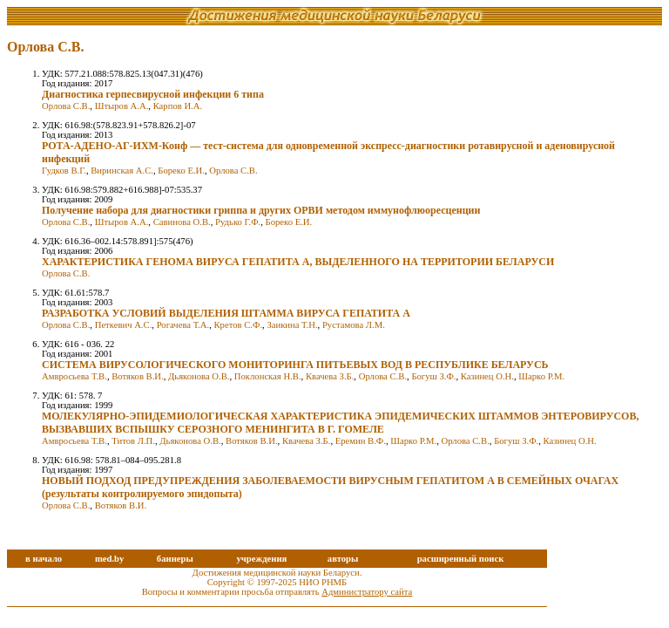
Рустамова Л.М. (353, 325)
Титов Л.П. (133, 441)
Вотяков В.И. (138, 376)
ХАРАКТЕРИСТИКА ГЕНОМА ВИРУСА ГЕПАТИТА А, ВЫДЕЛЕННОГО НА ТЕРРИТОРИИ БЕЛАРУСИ (298, 262)
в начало (43, 558)
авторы (343, 558)
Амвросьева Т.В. (74, 376)
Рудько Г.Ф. (237, 222)
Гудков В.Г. (64, 170)
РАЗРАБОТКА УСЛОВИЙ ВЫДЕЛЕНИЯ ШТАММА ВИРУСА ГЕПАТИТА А (226, 313)
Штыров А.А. (122, 106)
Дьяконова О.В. (198, 376)
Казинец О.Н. (487, 376)
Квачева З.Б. (330, 376)
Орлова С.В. (66, 106)
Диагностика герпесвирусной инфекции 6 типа (153, 94)
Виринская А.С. (122, 170)
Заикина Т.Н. (292, 325)
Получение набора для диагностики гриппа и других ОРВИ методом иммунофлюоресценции (261, 210)
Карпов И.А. (177, 106)
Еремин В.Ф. (360, 441)
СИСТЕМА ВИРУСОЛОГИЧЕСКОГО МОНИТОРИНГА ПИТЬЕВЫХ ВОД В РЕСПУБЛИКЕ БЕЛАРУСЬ (295, 364)
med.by (109, 558)
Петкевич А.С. (123, 325)
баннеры (175, 558)
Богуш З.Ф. (433, 376)
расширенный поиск (460, 558)
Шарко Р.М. (541, 376)
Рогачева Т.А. (183, 325)
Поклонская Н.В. (267, 376)
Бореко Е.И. (181, 170)
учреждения (261, 558)
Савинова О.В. (182, 222)
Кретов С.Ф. (237, 325)
